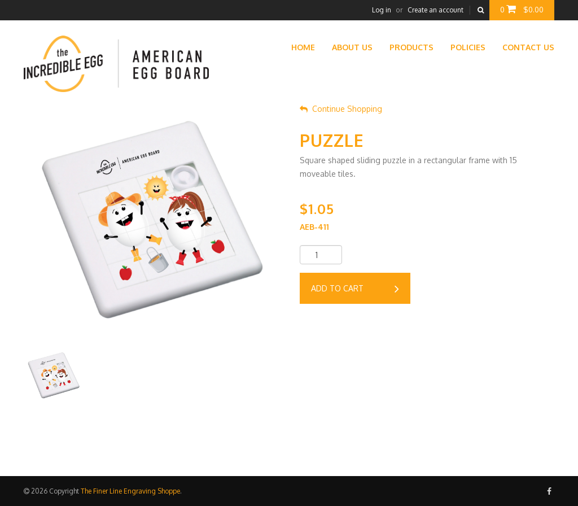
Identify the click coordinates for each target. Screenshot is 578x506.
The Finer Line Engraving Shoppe (130, 491)
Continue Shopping (341, 109)
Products (411, 47)
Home (303, 47)
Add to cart (355, 289)
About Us (352, 47)
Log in (381, 10)
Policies (467, 47)
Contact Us (528, 47)
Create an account (435, 10)
